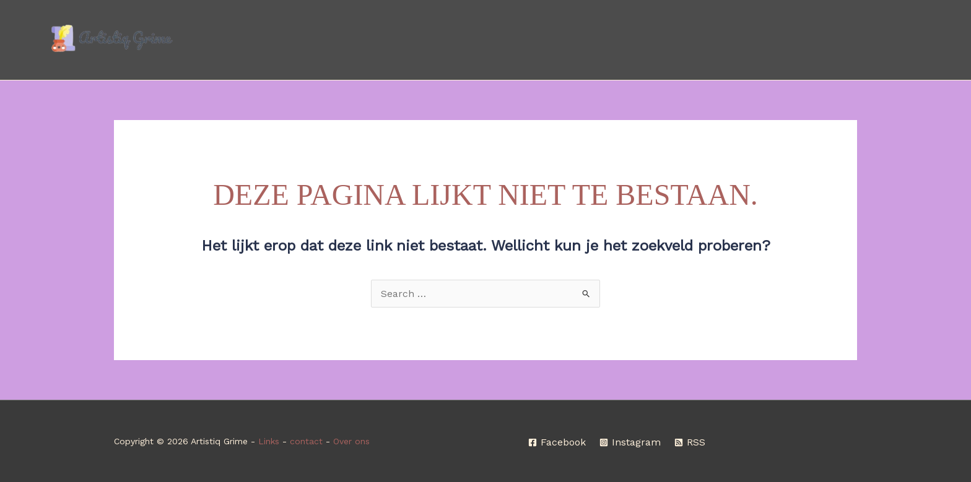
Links (268, 441)
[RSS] (689, 442)
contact (306, 441)
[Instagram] (630, 442)
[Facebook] (557, 442)
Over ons (351, 441)
